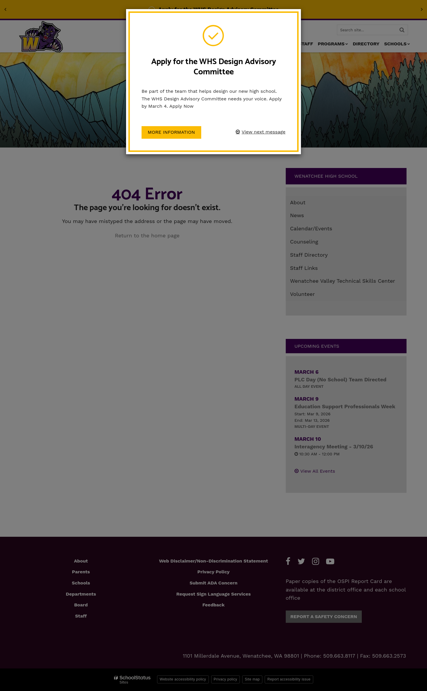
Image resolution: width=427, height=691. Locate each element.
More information (171, 132)
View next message (263, 132)
